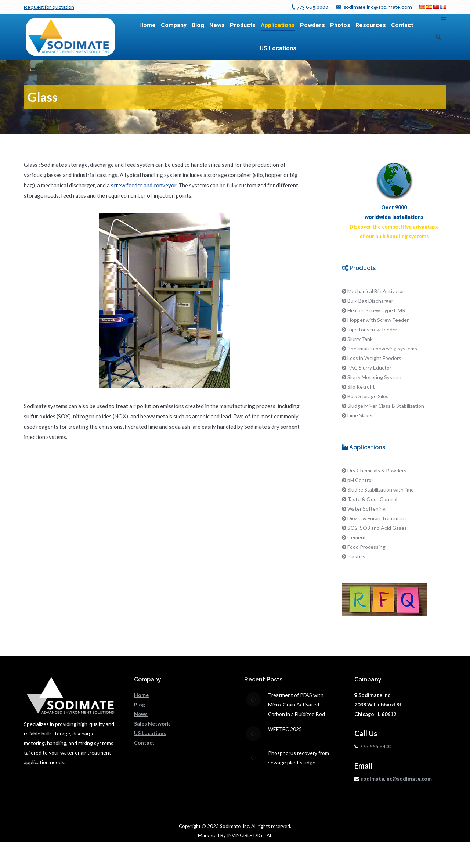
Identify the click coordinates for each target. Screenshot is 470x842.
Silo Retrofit (361, 387)
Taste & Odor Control (372, 499)
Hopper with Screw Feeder (378, 320)
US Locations (150, 733)
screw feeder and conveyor (143, 185)
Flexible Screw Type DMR (376, 310)
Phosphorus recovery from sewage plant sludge (298, 758)
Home (141, 695)
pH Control (360, 480)
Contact (144, 743)
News (141, 714)
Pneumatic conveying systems (382, 348)
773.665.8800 (312, 7)
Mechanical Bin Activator (375, 291)
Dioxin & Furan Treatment (376, 518)
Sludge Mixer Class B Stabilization (385, 406)
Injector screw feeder (372, 329)
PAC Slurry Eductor (369, 367)
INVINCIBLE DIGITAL (249, 835)
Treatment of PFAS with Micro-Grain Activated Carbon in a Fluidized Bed (296, 704)
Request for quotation (49, 7)
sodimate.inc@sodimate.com (378, 7)
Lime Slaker (360, 415)
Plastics (356, 556)
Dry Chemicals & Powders (376, 470)
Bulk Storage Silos (367, 396)
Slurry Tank (360, 339)
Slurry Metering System (374, 377)
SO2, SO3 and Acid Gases (377, 528)
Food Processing (366, 547)
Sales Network (152, 723)
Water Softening (366, 508)
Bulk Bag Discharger (370, 301)
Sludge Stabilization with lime (380, 489)
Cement (356, 537)
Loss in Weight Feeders (374, 358)
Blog (139, 704)
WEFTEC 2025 (285, 729)
